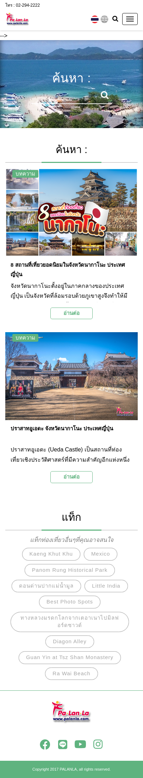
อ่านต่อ (71, 313)
